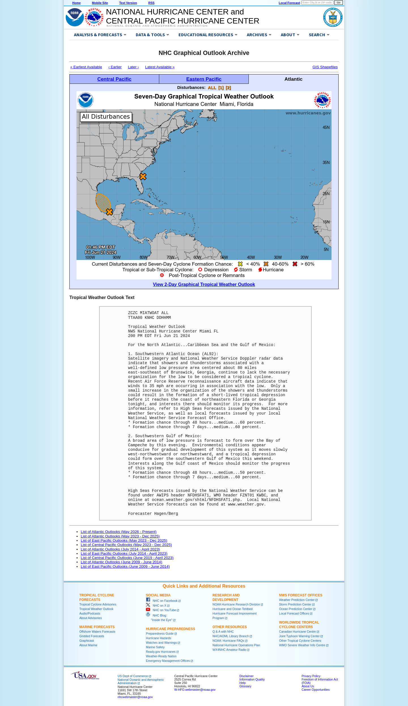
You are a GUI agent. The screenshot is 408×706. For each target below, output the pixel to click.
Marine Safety (155, 647)
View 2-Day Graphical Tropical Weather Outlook (204, 284)
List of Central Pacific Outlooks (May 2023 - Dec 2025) (126, 545)
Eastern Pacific (203, 79)
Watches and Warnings (161, 642)
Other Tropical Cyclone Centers (300, 640)
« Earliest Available (86, 67)
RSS (151, 3)
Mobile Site (100, 3)
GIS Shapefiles (325, 67)
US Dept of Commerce (133, 676)
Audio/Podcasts (89, 613)
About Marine (88, 645)
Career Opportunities (315, 689)
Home (76, 3)
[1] (220, 87)
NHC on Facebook (162, 600)
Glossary (245, 686)
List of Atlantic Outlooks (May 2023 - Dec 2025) (120, 536)
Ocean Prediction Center (295, 609)
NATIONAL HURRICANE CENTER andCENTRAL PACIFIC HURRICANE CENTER (182, 16)
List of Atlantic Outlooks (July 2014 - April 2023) (120, 549)
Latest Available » (160, 67)
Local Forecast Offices (294, 613)
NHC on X (156, 605)
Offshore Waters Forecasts (97, 631)
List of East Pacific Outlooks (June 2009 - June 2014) (125, 566)
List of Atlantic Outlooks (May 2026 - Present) (118, 532)
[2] (228, 87)
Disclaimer (246, 676)
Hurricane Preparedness (170, 629)
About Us (307, 686)
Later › (133, 67)
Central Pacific (114, 79)
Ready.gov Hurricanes (161, 651)
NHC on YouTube (161, 610)
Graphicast (86, 640)
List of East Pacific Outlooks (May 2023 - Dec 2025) (124, 540)
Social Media (158, 595)
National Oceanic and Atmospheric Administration (157, 25)
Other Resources (229, 627)
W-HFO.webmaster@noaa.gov (195, 689)
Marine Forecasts (97, 627)
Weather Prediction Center (296, 600)
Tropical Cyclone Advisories (97, 604)
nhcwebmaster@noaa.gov (135, 697)
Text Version (128, 3)
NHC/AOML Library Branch (230, 636)
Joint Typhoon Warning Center (299, 636)
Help (242, 682)
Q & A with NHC (223, 631)
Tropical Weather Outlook (96, 609)
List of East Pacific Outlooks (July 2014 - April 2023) (124, 553)
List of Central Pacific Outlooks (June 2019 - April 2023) (127, 558)
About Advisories (90, 618)
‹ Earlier (115, 67)
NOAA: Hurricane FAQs (228, 640)
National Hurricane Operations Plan (236, 645)
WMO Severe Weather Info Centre (302, 645)
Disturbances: (191, 87)
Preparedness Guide (160, 633)
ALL (212, 87)
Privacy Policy (310, 676)
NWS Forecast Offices (300, 595)
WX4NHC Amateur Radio (229, 649)
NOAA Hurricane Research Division (236, 604)
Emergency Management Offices (168, 660)
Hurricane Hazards (158, 638)
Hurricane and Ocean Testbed (232, 609)
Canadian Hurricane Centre (297, 631)
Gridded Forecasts (91, 636)
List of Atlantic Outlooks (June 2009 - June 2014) (121, 562)
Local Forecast (289, 3)
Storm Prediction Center (295, 604)
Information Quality (252, 679)
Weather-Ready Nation (161, 656)
